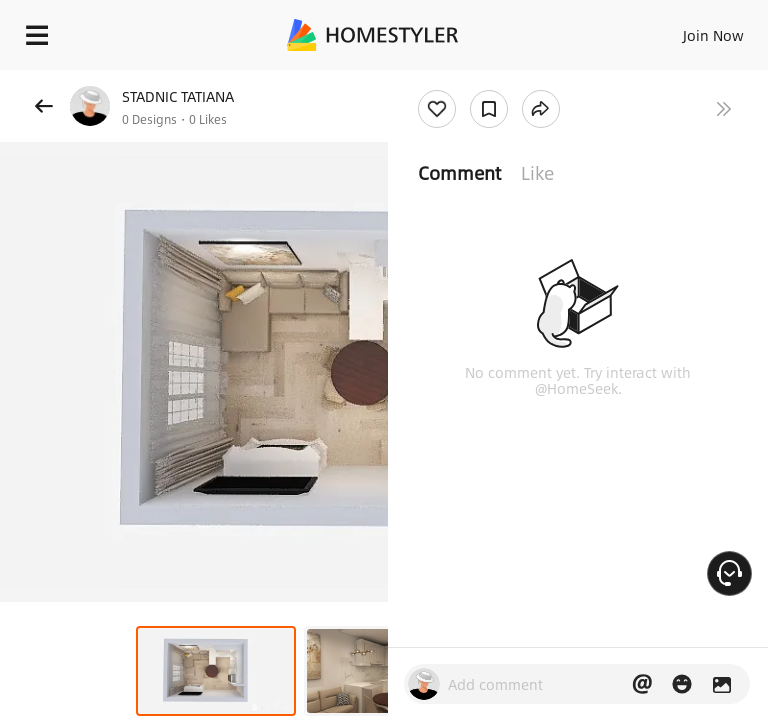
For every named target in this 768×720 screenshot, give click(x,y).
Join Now (713, 35)
